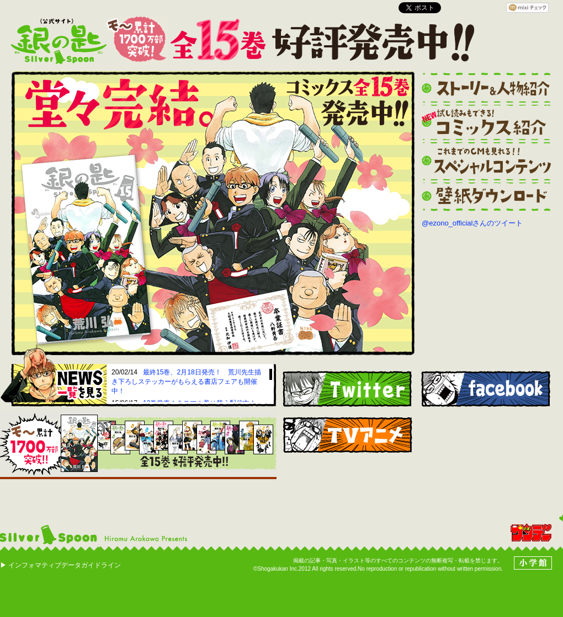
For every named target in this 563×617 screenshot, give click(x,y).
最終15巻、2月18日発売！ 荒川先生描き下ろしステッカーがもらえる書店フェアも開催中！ (186, 381)
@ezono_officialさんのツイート (472, 223)
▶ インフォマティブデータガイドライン (60, 565)
